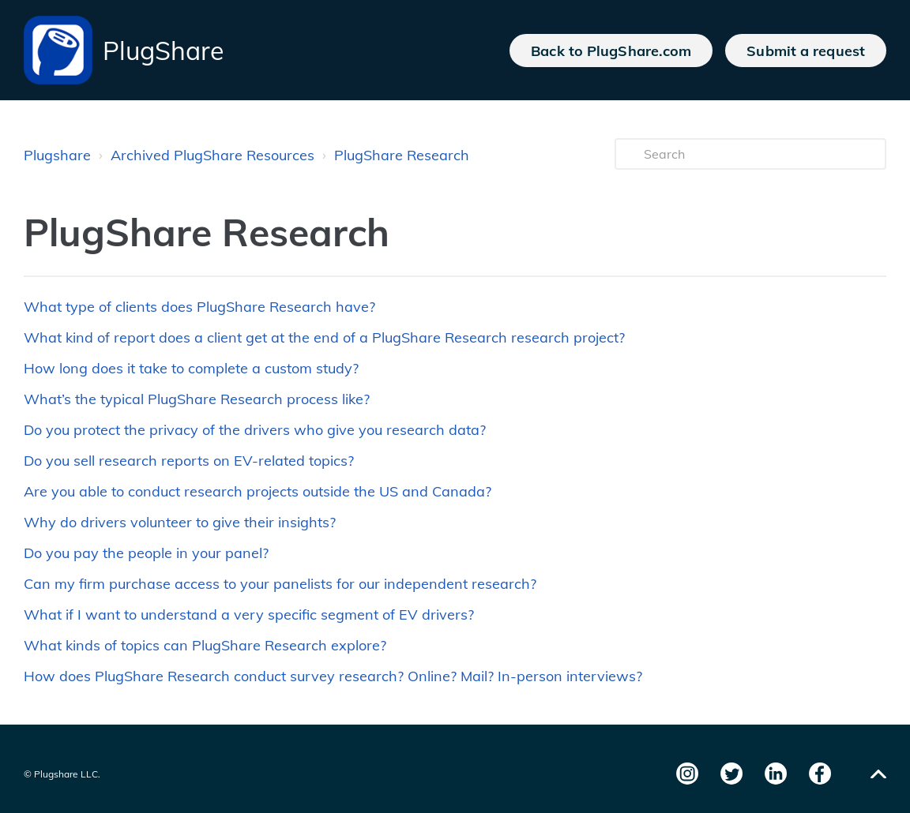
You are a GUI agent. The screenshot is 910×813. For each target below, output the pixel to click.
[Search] (750, 154)
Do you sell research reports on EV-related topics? (189, 460)
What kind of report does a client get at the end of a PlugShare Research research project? (324, 337)
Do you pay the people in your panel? (146, 553)
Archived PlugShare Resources (212, 155)
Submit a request (805, 50)
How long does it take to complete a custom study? (191, 368)
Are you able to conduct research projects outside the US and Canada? (257, 491)
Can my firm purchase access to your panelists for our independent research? (280, 584)
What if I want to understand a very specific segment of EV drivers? (249, 614)
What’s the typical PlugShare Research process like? (197, 399)
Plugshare (57, 155)
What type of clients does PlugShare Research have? (199, 307)
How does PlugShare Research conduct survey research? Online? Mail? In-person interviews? (333, 676)
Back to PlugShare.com (611, 50)
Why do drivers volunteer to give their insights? (180, 522)
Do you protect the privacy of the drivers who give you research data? (255, 430)
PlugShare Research (401, 155)
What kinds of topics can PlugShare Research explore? (205, 645)
